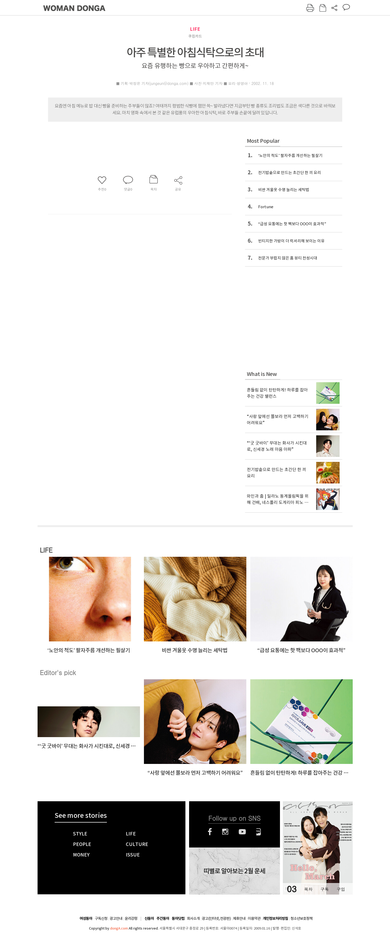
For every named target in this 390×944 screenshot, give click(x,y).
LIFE (195, 29)
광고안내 (116, 918)
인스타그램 (225, 832)
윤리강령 (131, 918)
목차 (308, 889)
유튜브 (242, 832)
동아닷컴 (178, 918)
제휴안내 (239, 918)
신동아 (149, 918)
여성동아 (86, 918)
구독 (324, 889)
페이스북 (210, 832)
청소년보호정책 (301, 918)
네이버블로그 (258, 832)
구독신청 (101, 918)
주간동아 (163, 918)
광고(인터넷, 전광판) (216, 918)
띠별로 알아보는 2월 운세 (234, 871)
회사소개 (193, 918)
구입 (341, 889)
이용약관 (254, 918)
